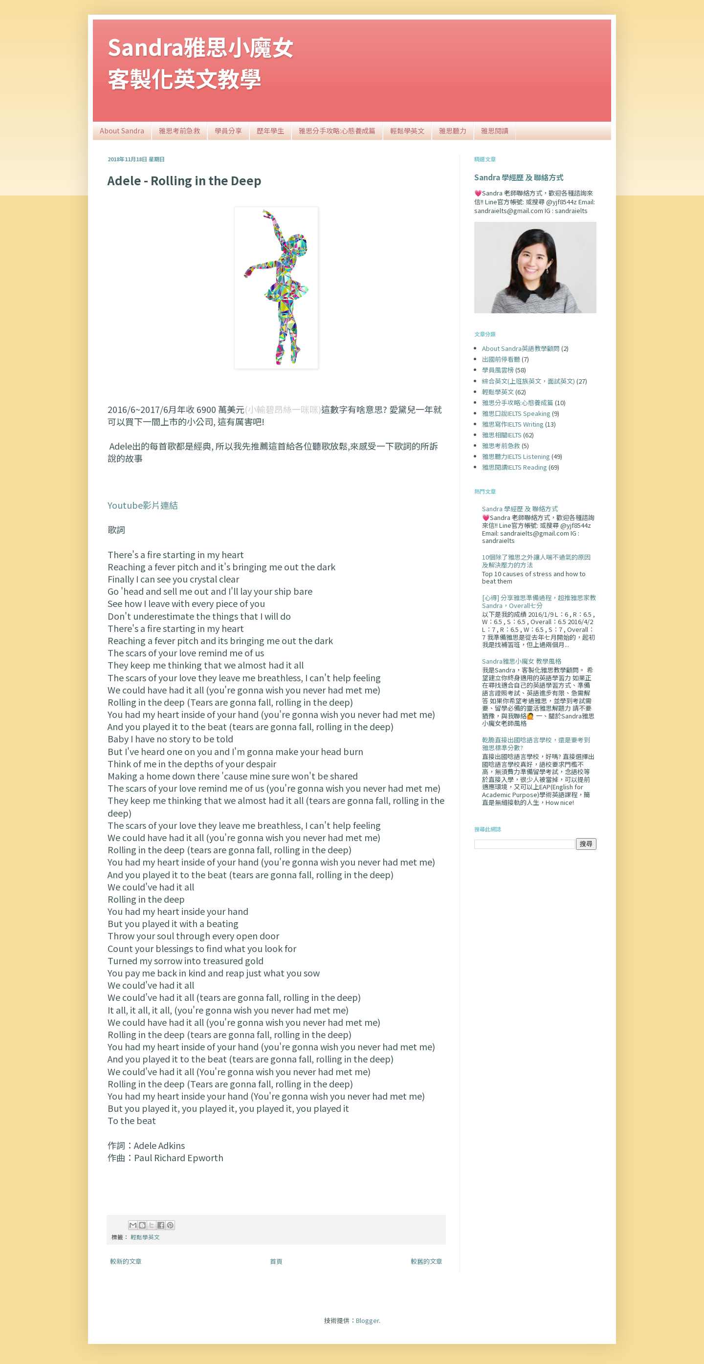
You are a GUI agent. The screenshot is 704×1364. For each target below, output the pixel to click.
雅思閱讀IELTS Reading (514, 467)
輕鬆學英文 (407, 130)
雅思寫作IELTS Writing (513, 424)
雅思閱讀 (494, 130)
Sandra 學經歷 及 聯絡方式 (518, 177)
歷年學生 (270, 130)
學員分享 (228, 130)
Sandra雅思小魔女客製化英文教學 (201, 62)
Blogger (367, 1320)
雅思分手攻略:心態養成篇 (337, 130)
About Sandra (122, 130)
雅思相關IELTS (502, 434)
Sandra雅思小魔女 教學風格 (521, 661)
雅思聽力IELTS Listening (516, 456)
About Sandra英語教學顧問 (521, 348)
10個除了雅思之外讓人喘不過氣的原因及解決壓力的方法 (536, 560)
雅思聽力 (452, 130)
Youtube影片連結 (143, 504)
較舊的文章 (426, 1261)
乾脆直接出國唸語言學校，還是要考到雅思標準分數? (536, 743)
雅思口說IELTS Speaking (516, 413)
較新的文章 (126, 1261)
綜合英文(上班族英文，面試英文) (528, 381)
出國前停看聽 (501, 359)
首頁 (276, 1261)
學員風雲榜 (498, 369)
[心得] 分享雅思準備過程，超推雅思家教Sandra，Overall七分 (539, 601)
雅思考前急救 (179, 130)
